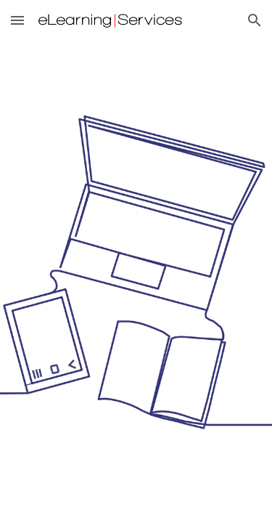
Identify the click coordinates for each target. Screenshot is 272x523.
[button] (17, 20)
